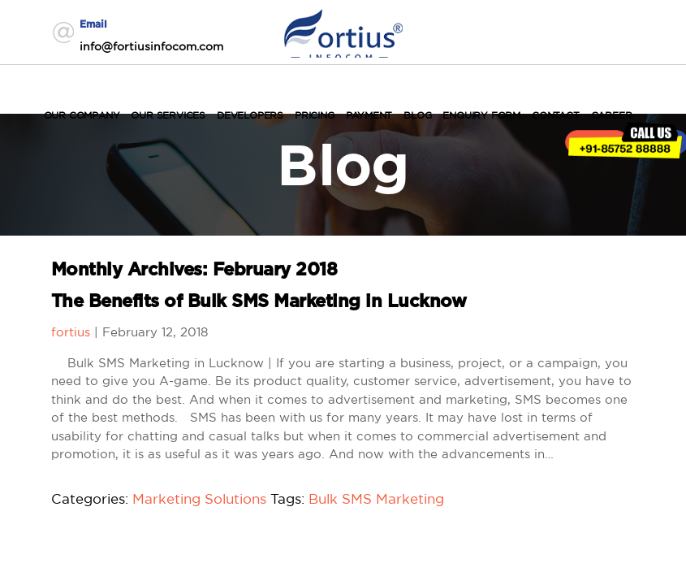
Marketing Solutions (199, 498)
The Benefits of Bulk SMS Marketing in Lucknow (259, 301)
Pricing (314, 115)
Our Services (168, 115)
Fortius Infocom (343, 31)
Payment (369, 115)
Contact (556, 115)
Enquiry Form (481, 115)
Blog (417, 115)
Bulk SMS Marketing (376, 498)
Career (611, 115)
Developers (250, 115)
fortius (70, 332)
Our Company (82, 115)
